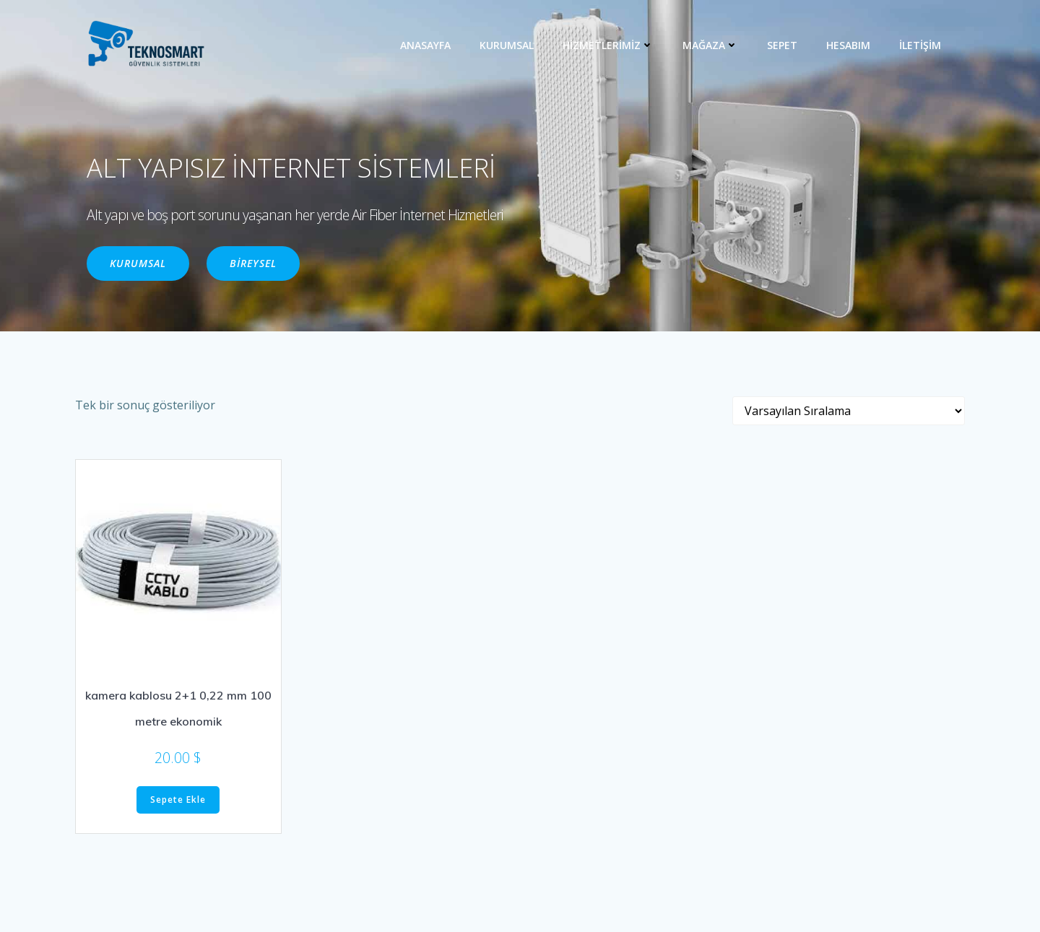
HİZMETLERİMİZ (608, 45)
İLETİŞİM (920, 45)
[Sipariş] (848, 410)
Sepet (782, 45)
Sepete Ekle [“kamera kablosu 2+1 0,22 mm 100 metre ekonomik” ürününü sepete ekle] (178, 799)
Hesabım (848, 45)
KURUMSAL (507, 45)
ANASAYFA (425, 45)
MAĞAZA (710, 45)
